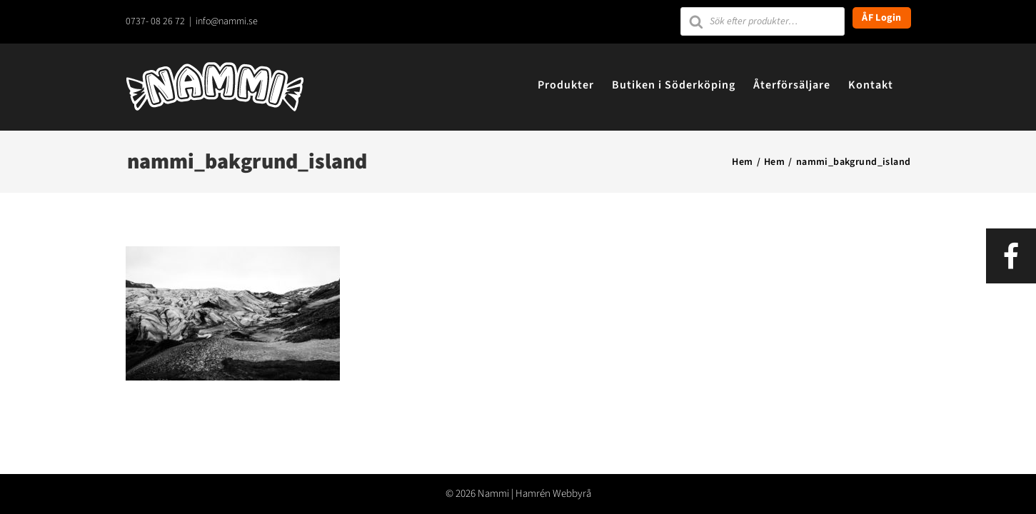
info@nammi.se (227, 21)
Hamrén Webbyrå (553, 493)
